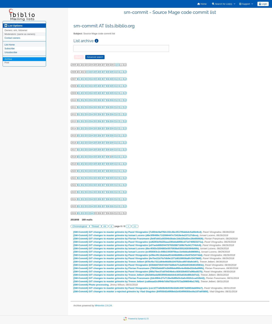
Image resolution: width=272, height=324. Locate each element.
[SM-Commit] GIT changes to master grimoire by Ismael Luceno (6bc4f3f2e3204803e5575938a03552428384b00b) (136, 248)
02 (83, 79)
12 (125, 72)
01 (79, 79)
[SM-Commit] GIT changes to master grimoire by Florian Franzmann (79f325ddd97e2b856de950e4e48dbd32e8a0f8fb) (138, 268)
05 (96, 72)
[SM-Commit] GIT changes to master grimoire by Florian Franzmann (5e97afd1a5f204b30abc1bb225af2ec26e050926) (138, 238)
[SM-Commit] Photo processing (91, 284)
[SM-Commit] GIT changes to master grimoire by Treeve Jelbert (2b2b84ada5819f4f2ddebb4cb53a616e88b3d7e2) (136, 275)
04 (92, 72)
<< (104, 226)
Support (244, 4)
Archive (8, 59)
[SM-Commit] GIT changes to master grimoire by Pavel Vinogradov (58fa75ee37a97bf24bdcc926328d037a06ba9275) (138, 271)
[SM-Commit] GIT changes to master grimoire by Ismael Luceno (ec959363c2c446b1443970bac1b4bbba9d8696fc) (136, 251)
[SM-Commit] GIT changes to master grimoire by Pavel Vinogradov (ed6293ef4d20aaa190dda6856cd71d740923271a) (138, 242)
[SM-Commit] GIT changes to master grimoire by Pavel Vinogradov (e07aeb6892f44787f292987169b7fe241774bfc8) (137, 245)
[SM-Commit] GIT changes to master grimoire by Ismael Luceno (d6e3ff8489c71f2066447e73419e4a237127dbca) (135, 235)
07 (104, 72)
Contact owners (12, 38)
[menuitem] (202, 4)
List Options (13, 25)
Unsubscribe (11, 52)
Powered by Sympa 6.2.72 (138, 318)
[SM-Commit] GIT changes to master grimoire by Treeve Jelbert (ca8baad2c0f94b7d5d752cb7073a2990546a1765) (136, 281)
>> (135, 226)
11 (121, 72)
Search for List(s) (222, 4)
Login (263, 4)
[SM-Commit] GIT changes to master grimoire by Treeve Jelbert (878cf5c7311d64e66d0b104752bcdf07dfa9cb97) (135, 261)
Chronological (80, 226)
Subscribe (10, 48)
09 (112, 72)
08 (108, 72)
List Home (10, 44)
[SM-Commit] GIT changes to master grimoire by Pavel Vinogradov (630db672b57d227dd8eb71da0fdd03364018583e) (138, 265)
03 (87, 72)
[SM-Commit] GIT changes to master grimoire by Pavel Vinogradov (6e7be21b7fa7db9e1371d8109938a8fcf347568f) (137, 258)
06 (100, 72)
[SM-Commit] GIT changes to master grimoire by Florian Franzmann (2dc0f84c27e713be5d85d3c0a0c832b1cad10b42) (139, 278)
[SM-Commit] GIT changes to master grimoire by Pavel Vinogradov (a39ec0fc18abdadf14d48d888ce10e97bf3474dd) (137, 255)
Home (202, 4)
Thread (95, 226)
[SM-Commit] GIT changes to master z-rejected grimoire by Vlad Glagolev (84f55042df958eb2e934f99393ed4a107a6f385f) (140, 291)
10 (117, 64)
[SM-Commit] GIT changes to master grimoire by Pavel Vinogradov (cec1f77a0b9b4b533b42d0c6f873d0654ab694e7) (138, 288)
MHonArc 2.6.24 (103, 305)
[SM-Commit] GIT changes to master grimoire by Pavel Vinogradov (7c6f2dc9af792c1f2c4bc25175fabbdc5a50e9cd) (137, 232)
